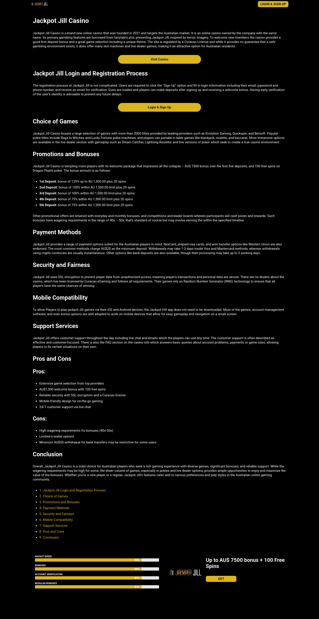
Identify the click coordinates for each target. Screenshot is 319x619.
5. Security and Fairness (56, 514)
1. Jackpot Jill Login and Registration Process (72, 490)
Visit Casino (159, 59)
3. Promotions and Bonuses (59, 502)
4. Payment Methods (54, 508)
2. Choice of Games (53, 496)
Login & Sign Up (273, 4)
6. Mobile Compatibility (56, 520)
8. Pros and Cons (51, 532)
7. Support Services (53, 526)
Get (221, 579)
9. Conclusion (49, 537)
